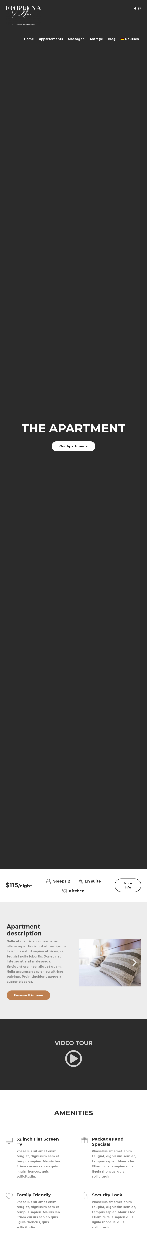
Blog (112, 39)
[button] (86, 962)
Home (29, 39)
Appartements (51, 39)
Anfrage (96, 39)
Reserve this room (28, 995)
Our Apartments (73, 446)
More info (128, 885)
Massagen (76, 39)
